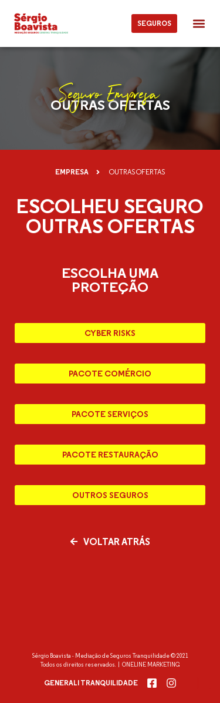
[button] (198, 23)
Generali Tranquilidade (91, 682)
